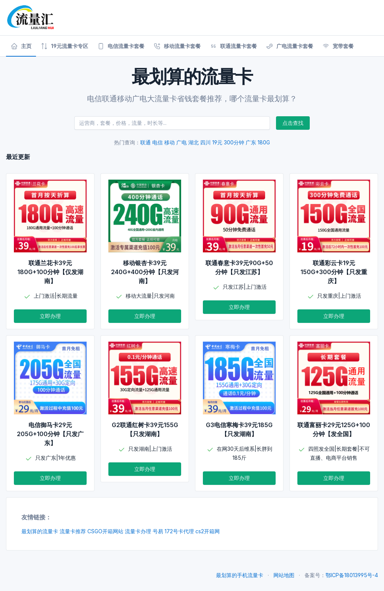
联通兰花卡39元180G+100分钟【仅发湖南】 (50, 272)
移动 (169, 142)
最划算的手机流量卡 (239, 575)
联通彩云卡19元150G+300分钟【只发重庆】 (333, 272)
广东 (251, 142)
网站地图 (283, 575)
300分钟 (234, 142)
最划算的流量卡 (39, 531)
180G (264, 142)
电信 (157, 142)
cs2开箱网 (207, 531)
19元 (217, 142)
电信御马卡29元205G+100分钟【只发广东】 (50, 434)
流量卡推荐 (73, 531)
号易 (158, 531)
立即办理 (50, 316)
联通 (145, 142)
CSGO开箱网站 (105, 531)
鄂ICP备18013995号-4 (352, 575)
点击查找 (292, 123)
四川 (205, 142)
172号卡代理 (179, 531)
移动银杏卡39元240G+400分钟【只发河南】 (145, 272)
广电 (181, 142)
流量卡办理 (138, 531)
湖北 (193, 142)
